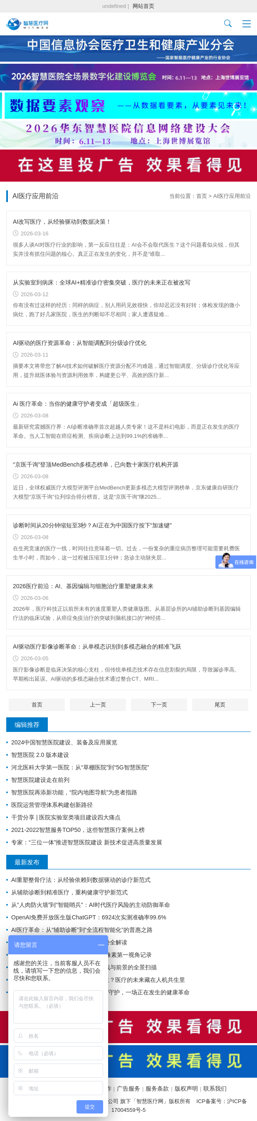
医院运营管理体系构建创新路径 (52, 804)
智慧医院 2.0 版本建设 (40, 754)
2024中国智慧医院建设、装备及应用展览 (64, 742)
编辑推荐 (27, 724)
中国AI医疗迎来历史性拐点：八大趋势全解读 (69, 942)
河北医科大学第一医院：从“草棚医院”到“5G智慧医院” (80, 767)
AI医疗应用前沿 (232, 196)
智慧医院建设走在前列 (40, 779)
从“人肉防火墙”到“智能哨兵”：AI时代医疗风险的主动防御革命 (90, 904)
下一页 (159, 705)
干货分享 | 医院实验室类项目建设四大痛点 (66, 817)
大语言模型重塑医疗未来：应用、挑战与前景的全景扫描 (84, 967)
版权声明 (186, 1088)
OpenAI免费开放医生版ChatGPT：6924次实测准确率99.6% (88, 917)
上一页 (98, 705)
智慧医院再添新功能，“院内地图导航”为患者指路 (74, 792)
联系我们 (215, 1088)
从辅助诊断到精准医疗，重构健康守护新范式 (69, 892)
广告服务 (128, 1088)
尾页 (220, 705)
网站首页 (143, 6)
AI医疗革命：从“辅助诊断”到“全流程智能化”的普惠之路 (82, 929)
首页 (201, 196)
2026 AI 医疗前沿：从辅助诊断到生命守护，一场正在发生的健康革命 (100, 992)
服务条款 (157, 1088)
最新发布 (27, 862)
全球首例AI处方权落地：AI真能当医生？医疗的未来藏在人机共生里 (98, 979)
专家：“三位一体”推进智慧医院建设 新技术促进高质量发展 (86, 842)
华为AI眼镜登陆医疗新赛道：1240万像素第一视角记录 (81, 954)
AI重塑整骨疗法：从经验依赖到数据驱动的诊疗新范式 (81, 879)
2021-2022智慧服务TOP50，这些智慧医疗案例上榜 (78, 829)
